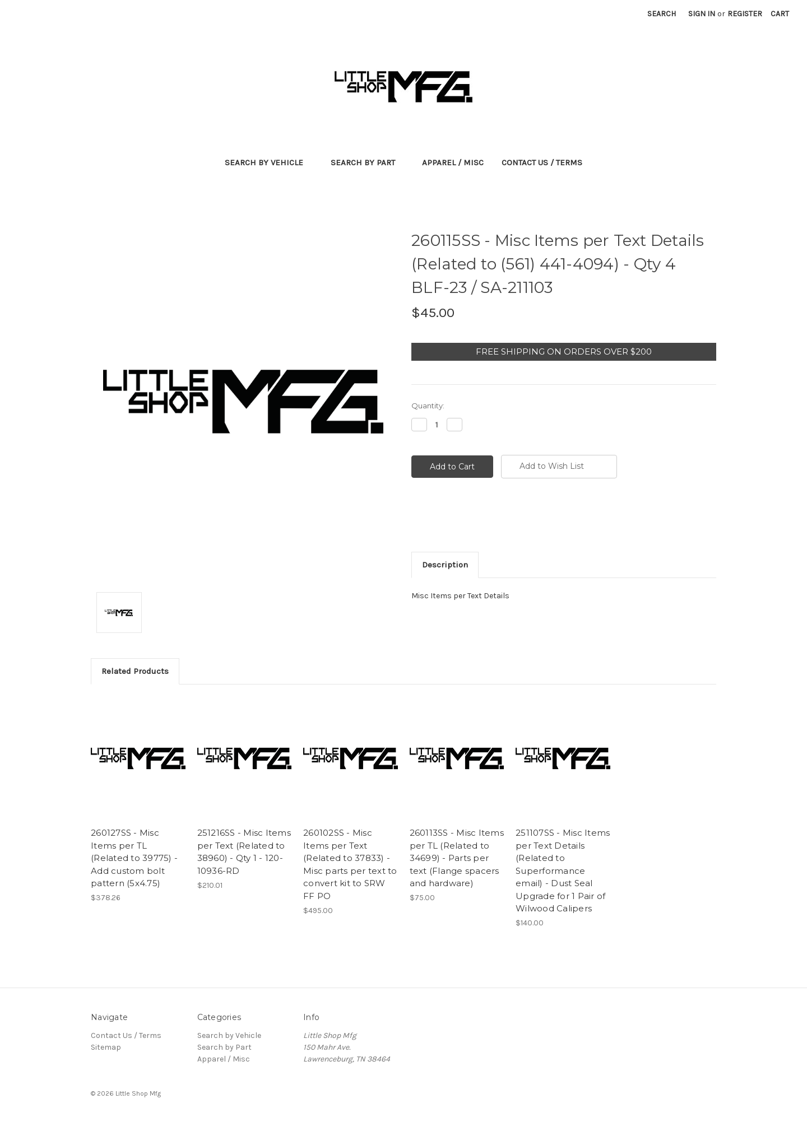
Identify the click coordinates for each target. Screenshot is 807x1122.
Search (661, 13)
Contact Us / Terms (542, 162)
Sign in (701, 13)
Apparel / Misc (453, 162)
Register (744, 13)
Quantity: (427, 405)
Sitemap (106, 1047)
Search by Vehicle (269, 162)
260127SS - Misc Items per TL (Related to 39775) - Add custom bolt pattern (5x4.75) (134, 857)
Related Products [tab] (135, 671)
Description (445, 565)
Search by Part (368, 162)
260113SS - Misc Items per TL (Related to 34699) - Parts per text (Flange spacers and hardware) (457, 857)
